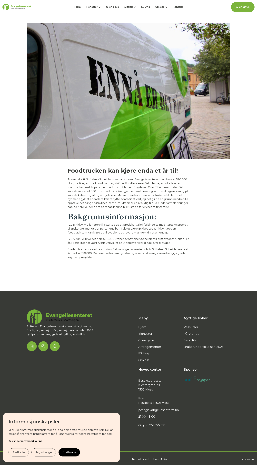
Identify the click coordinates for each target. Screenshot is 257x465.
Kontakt (178, 6)
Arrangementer (149, 347)
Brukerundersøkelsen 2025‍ (204, 347)
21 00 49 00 (146, 416)
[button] (93, 7)
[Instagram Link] (43, 346)
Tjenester (145, 334)
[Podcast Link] (55, 346)
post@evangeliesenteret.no (158, 410)
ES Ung (145, 6)
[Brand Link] (59, 317)
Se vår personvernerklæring (25, 441)
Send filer (191, 340)
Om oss (143, 360)
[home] (16, 7)
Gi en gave (112, 6)
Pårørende (191, 334)
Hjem (77, 6)
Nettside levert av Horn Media (149, 459)
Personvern (247, 459)
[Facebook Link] (32, 346)
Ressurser (191, 327)
